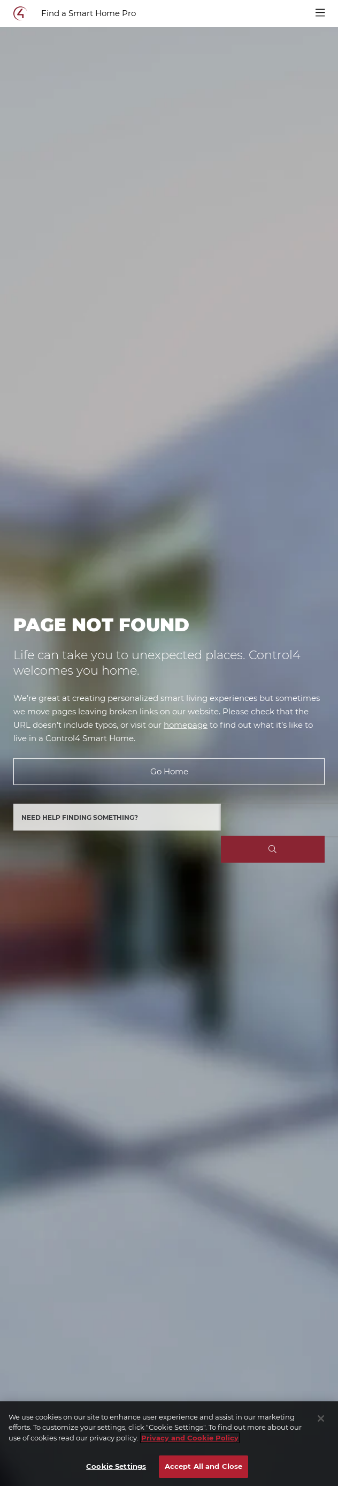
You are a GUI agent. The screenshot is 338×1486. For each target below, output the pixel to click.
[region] (169, 1443)
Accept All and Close (204, 1466)
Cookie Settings (116, 1466)
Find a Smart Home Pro (88, 13)
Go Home (169, 771)
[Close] (321, 1418)
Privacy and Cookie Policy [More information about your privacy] (190, 1437)
